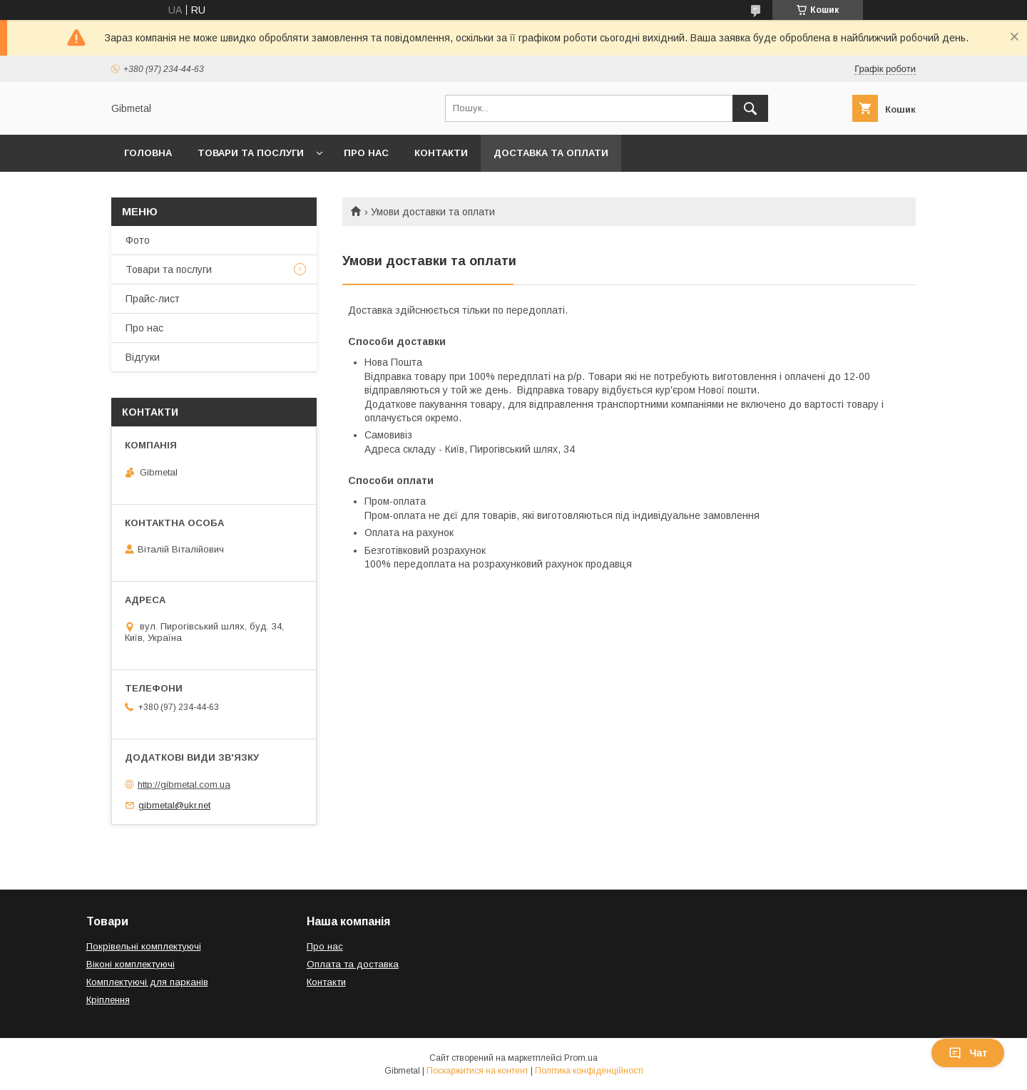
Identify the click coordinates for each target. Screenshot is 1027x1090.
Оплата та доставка (353, 964)
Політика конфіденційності (589, 1071)
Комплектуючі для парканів (147, 982)
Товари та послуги (251, 153)
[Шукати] (750, 108)
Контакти (441, 153)
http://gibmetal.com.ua (184, 784)
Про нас (366, 153)
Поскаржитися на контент (477, 1071)
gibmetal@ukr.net (174, 805)
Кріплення (108, 999)
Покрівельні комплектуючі (143, 946)
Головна (148, 153)
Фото (138, 240)
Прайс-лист (153, 298)
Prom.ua (581, 1058)
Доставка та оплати (551, 153)
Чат (968, 1053)
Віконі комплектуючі (130, 964)
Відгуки (143, 357)
